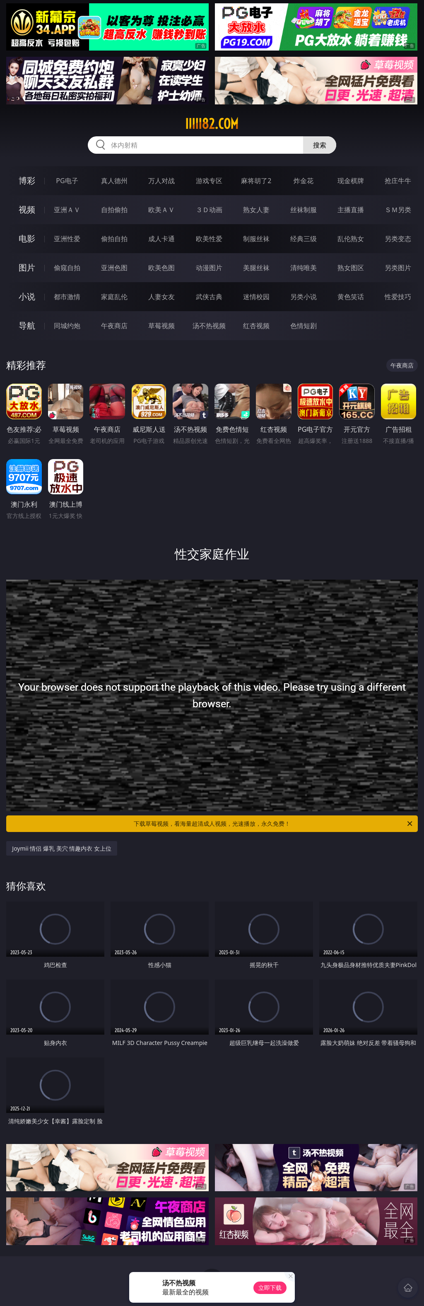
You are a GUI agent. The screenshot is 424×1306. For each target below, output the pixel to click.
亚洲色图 (114, 267)
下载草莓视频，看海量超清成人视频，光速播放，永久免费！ (274, 824)
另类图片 (398, 267)
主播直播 (350, 209)
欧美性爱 (209, 238)
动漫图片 (209, 267)
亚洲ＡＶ (67, 209)
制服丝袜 (256, 238)
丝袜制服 (303, 209)
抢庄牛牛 (398, 180)
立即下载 (270, 1287)
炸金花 (303, 180)
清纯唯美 (303, 267)
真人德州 (114, 180)
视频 (27, 209)
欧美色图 (161, 267)
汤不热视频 (209, 325)
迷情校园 (256, 296)
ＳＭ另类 (398, 209)
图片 (27, 267)
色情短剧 (303, 325)
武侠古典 (209, 296)
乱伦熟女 (350, 238)
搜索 (319, 145)
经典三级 (303, 238)
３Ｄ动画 (209, 209)
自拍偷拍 (114, 209)
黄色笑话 (350, 296)
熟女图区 (350, 267)
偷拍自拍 (114, 238)
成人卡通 (161, 238)
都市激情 (67, 296)
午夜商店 (114, 325)
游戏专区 (209, 180)
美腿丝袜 (256, 267)
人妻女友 (161, 296)
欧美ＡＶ (161, 209)
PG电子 (67, 180)
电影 (27, 238)
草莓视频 (161, 325)
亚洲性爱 (67, 238)
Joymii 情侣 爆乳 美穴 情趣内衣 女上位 (61, 848)
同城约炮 (67, 325)
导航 (27, 325)
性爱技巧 (398, 296)
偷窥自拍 (67, 267)
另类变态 (398, 238)
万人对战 (161, 180)
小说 (27, 296)
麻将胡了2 (256, 180)
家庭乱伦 (114, 296)
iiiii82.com (211, 124)
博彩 (27, 180)
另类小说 (303, 296)
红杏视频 (256, 325)
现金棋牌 (350, 180)
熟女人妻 (256, 209)
